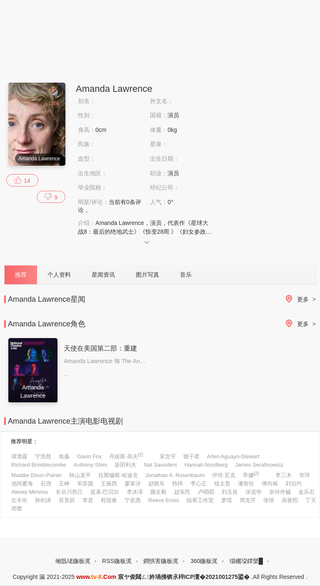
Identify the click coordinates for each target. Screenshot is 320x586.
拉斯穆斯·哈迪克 (118, 475)
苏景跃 (67, 500)
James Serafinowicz (259, 465)
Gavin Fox (89, 456)
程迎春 (109, 500)
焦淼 (64, 456)
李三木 (283, 475)
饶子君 (191, 456)
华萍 (304, 475)
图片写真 (147, 274)
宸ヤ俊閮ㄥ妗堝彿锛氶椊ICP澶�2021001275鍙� (184, 576)
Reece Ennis (163, 500)
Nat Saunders (160, 465)
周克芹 (248, 500)
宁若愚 (133, 500)
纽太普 (222, 483)
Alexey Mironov (29, 492)
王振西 (109, 483)
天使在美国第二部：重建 (100, 348)
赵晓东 (156, 483)
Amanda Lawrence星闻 (46, 299)
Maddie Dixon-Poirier (36, 475)
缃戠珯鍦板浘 (72, 561)
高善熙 (290, 500)
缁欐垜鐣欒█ (246, 561)
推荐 (21, 274)
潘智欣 (246, 483)
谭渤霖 (19, 456)
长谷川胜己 (69, 492)
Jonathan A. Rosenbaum (175, 475)
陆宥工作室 (200, 500)
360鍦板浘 (204, 561)
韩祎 (177, 483)
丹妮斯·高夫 (126, 456)
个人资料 (59, 274)
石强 (45, 483)
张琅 (268, 500)
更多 (299, 299)
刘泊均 (293, 483)
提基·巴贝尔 (104, 492)
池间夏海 (22, 483)
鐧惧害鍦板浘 (160, 561)
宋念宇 (168, 456)
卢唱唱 (206, 492)
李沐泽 (135, 492)
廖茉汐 (133, 483)
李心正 (198, 483)
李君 (87, 500)
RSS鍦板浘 (117, 561)
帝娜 (251, 474)
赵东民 (182, 492)
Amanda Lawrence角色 (46, 324)
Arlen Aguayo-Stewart (233, 456)
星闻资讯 (103, 274)
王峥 (64, 483)
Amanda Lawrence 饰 (92, 361)
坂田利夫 (125, 465)
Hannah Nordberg (206, 465)
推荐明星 (21, 441)
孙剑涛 (43, 500)
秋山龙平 (80, 475)
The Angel (135, 361)
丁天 (310, 500)
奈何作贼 (280, 492)
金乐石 (306, 492)
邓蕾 (16, 508)
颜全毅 (158, 492)
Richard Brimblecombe (38, 465)
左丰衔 (19, 500)
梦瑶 (226, 500)
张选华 (253, 492)
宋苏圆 (85, 483)
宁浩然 (43, 456)
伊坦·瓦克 (223, 475)
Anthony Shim (91, 465)
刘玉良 (230, 492)
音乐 (186, 274)
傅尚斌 (270, 483)
